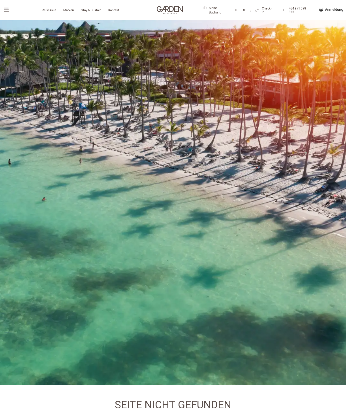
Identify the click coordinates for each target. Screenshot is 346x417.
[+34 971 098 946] (284, 10)
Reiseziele (49, 10)
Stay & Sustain (91, 10)
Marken (68, 10)
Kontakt (113, 10)
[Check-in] (257, 10)
